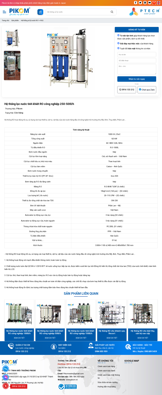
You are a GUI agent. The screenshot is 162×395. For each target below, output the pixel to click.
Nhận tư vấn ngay (137, 79)
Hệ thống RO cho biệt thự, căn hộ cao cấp (143, 332)
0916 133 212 (128, 89)
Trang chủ (5, 20)
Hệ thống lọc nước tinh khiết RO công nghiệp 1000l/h (19, 332)
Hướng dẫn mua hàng (107, 387)
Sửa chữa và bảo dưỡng (108, 382)
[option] (12, 38)
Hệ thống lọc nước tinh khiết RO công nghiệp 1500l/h (81, 332)
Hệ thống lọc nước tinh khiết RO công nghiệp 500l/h (50, 332)
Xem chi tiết (19, 338)
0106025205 (12, 373)
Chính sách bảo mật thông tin (109, 376)
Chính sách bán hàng (106, 366)
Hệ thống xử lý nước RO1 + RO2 (32, 20)
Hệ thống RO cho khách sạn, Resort (112, 332)
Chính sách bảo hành (106, 371)
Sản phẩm (15, 20)
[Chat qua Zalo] (147, 89)
